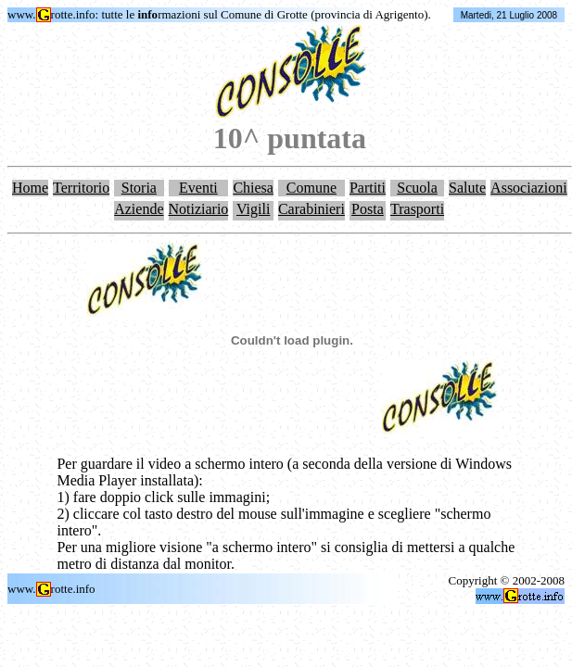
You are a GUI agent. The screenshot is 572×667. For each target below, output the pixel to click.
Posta (367, 209)
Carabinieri (311, 209)
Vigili (253, 209)
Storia (139, 187)
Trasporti (417, 209)
